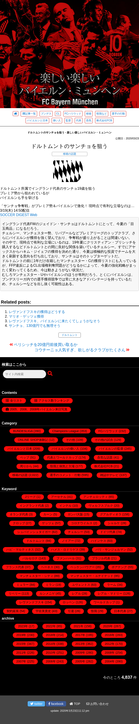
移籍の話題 (69, 153)
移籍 (88, 113)
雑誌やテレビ (109, 475)
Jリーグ (30, 496)
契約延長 (13, 611)
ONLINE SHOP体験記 (33, 440)
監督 (68, 120)
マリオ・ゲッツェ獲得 (26, 316)
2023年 (23, 626)
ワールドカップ (104, 602)
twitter (36, 704)
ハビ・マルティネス (20, 549)
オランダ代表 (19, 514)
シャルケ (114, 523)
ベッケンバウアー (82, 567)
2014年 (51, 644)
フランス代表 (15, 567)
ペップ (24, 457)
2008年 (110, 652)
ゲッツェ (48, 523)
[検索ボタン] (50, 374)
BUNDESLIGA (22, 431)
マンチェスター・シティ (36, 576)
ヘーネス (47, 567)
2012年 (110, 644)
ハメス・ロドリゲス (65, 549)
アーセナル (58, 496)
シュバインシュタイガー (34, 532)
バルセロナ (30, 558)
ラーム (111, 584)
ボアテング (119, 567)
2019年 (21, 635)
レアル (76, 593)
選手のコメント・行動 (65, 475)
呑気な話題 (105, 457)
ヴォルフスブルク (100, 505)
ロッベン (69, 602)
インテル (65, 505)
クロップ (19, 523)
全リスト (16, 400)
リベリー (15, 593)
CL (58, 113)
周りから (26, 466)
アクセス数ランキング (53, 400)
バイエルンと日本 (37, 120)
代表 (78, 120)
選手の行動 (118, 113)
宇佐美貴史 (43, 611)
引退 (71, 611)
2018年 (51, 635)
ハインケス (98, 540)
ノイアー (68, 540)
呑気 (88, 120)
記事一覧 (29, 113)
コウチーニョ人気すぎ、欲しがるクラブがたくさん (79, 350)
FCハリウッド (73, 113)
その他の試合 (104, 440)
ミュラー (22, 584)
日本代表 (120, 611)
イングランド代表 (32, 505)
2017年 (80, 635)
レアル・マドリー (110, 593)
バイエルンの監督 (111, 448)
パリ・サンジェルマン (111, 549)
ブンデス (46, 113)
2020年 (108, 626)
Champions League (65, 431)
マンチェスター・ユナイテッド (91, 576)
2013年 (80, 644)
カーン (47, 514)
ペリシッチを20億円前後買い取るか (46, 344)
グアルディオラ (110, 514)
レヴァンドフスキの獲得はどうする (37, 312)
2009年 (80, 652)
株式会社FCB (104, 120)
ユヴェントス (81, 584)
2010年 (51, 652)
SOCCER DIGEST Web (18, 215)
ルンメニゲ (47, 593)
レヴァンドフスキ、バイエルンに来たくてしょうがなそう (54, 321)
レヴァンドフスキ (31, 602)
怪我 (94, 611)
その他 (70, 440)
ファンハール (65, 558)
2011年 (21, 652)
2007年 (21, 661)
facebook (56, 704)
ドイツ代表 (108, 532)
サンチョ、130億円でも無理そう (34, 325)
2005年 (80, 661)
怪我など (101, 113)
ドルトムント (70, 335)
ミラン (50, 584)
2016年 (110, 635)
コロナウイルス (81, 523)
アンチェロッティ (95, 496)
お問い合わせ (97, 704)
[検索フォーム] (24, 374)
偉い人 (57, 120)
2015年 (21, 644)
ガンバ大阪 (75, 514)
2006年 (51, 661)
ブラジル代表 (101, 558)
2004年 (110, 661)
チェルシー (75, 532)
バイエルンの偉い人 (65, 448)
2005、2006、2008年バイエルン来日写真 (38, 409)
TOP (75, 704)
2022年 (51, 626)
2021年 (78, 626)
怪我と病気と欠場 (62, 466)
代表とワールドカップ (62, 457)
